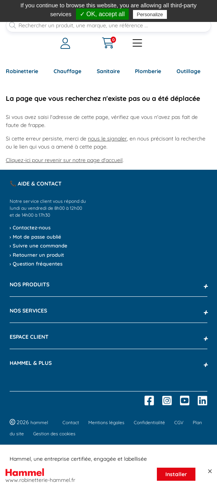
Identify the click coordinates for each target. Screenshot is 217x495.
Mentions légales (106, 422)
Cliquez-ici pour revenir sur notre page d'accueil (64, 160)
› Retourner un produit (37, 255)
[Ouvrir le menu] (72, 43)
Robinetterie (22, 71)
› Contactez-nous (30, 227)
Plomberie (148, 71)
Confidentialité (149, 422)
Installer (176, 474)
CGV (178, 422)
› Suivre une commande (38, 245)
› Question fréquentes (36, 264)
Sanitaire (108, 71)
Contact (70, 422)
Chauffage (67, 71)
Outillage (188, 71)
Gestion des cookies (54, 433)
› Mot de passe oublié (35, 237)
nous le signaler (107, 138)
